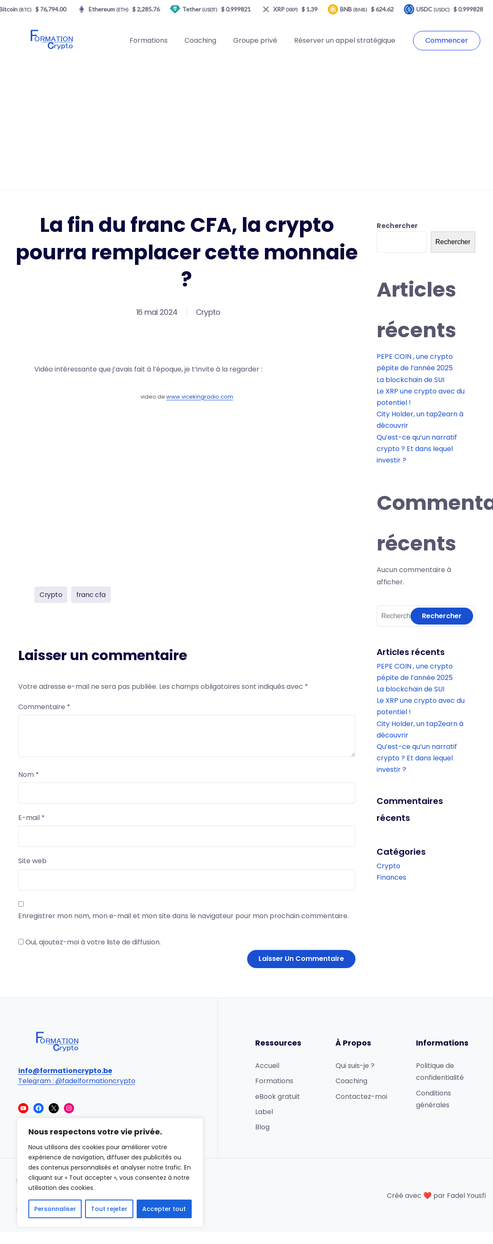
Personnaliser (55, 1209)
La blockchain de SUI (410, 380)
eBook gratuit (277, 1096)
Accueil (267, 1066)
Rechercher (397, 226)
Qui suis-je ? (355, 1066)
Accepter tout (164, 1209)
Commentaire (44, 707)
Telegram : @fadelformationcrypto (76, 1081)
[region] (110, 1172)
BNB (357, 9)
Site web (32, 861)
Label (264, 1112)
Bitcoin (19, 9)
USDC (436, 9)
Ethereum (112, 9)
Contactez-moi (361, 1096)
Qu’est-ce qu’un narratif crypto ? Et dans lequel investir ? (417, 448)
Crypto (208, 312)
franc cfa (91, 595)
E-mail (31, 818)
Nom (28, 774)
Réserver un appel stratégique (344, 40)
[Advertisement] (246, 126)
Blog (262, 1127)
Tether (203, 9)
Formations (148, 40)
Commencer (446, 40)
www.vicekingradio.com (199, 397)
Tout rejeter (109, 1209)
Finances (391, 877)
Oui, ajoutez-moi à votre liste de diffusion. (89, 942)
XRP (289, 9)
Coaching (200, 40)
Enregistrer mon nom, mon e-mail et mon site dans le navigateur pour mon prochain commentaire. (183, 916)
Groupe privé (255, 40)
